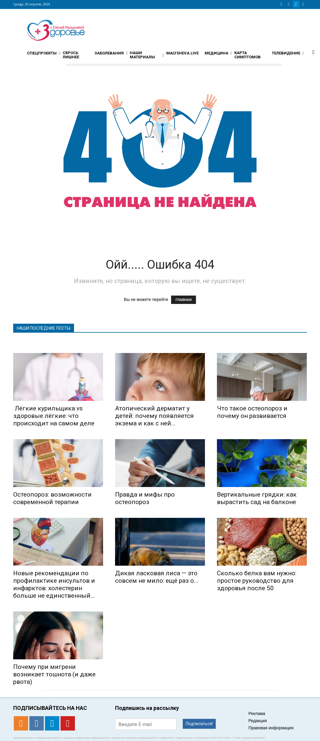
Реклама (256, 713)
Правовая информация (271, 727)
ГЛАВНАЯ (183, 300)
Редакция (257, 720)
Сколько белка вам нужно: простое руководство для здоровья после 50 (256, 581)
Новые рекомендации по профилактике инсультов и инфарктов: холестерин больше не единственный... (54, 584)
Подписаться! (199, 723)
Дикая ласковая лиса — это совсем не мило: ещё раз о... (156, 577)
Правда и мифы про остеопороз (145, 498)
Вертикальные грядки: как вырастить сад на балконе (257, 498)
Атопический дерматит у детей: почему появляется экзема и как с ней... (154, 416)
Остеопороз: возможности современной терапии (52, 498)
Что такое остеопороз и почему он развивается (252, 412)
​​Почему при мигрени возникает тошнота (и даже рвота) (54, 674)
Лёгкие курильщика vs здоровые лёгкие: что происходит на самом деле (53, 416)
